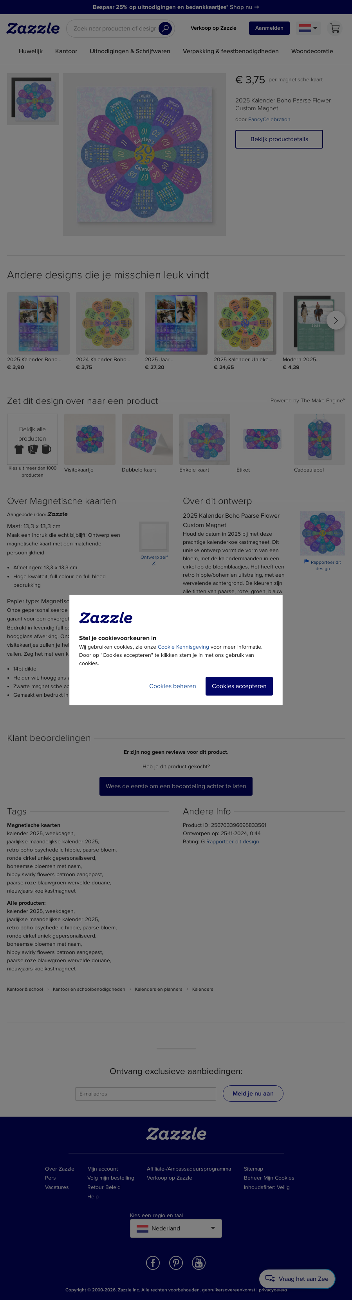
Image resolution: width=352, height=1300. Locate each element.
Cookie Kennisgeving (183, 647)
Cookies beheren (172, 686)
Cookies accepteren (239, 686)
